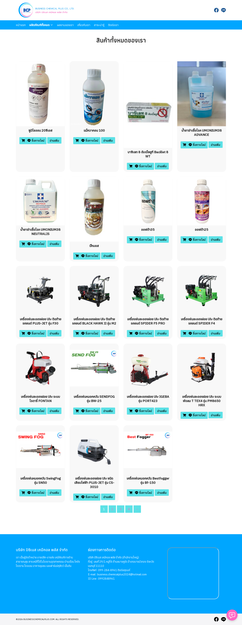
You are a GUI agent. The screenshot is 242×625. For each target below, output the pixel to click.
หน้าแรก (21, 25)
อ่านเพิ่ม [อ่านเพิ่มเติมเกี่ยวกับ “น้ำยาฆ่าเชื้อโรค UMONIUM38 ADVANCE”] (215, 145)
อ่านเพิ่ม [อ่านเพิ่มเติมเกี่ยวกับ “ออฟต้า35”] (162, 239)
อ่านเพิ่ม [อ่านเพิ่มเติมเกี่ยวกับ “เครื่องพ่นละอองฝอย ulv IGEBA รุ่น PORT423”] (162, 411)
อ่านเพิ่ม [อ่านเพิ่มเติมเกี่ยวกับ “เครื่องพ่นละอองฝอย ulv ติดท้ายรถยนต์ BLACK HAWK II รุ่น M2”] (108, 333)
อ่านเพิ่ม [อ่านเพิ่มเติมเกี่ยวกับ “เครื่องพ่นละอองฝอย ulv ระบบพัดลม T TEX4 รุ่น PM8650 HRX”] (215, 415)
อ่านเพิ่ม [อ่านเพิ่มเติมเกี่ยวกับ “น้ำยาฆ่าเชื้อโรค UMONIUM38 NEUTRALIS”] (54, 244)
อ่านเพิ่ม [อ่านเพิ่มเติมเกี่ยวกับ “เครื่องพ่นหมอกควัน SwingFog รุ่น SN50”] (54, 492)
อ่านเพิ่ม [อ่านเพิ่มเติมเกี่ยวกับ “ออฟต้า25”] (215, 239)
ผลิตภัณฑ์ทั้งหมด (39, 25)
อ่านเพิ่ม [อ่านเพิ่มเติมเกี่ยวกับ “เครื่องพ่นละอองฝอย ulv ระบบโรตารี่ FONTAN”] (54, 411)
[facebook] (216, 10)
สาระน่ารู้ (99, 25)
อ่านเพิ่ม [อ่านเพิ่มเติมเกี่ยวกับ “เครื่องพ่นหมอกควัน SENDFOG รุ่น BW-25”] (108, 411)
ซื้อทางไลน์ (35, 140)
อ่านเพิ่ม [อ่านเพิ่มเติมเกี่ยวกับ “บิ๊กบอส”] (108, 256)
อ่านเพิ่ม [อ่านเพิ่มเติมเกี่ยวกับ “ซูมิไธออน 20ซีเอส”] (54, 140)
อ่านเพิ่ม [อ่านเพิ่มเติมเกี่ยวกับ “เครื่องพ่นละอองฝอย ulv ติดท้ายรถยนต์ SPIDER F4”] (215, 333)
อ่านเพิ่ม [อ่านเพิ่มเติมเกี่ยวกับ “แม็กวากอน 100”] (108, 140)
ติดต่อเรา (113, 25)
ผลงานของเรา (65, 25)
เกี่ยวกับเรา (83, 25)
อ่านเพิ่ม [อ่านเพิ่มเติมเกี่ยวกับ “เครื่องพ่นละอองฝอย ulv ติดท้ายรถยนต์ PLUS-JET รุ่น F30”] (54, 333)
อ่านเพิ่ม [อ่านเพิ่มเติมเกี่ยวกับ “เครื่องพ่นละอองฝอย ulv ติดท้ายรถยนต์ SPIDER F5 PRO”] (162, 333)
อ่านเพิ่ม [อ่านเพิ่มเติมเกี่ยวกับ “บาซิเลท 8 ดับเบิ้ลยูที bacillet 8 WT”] (162, 166)
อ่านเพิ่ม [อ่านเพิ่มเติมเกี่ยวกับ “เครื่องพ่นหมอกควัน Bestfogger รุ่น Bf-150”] (162, 492)
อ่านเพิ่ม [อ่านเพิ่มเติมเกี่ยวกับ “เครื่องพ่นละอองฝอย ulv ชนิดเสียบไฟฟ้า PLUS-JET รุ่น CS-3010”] (108, 497)
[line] (223, 10)
